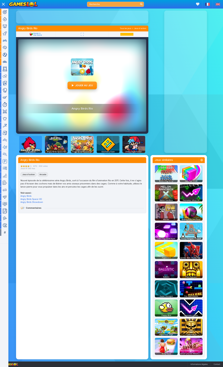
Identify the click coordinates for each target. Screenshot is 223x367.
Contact (217, 364)
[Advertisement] (86, 17)
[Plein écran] (86, 34)
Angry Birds (30, 196)
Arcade (47, 174)
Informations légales (199, 364)
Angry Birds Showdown (36, 202)
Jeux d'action (144, 28)
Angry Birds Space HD (35, 199)
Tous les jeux (129, 28)
